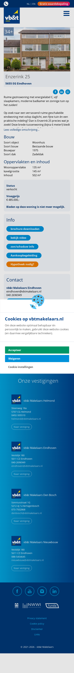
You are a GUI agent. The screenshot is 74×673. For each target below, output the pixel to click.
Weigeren (14, 358)
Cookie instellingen (20, 367)
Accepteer (14, 350)
